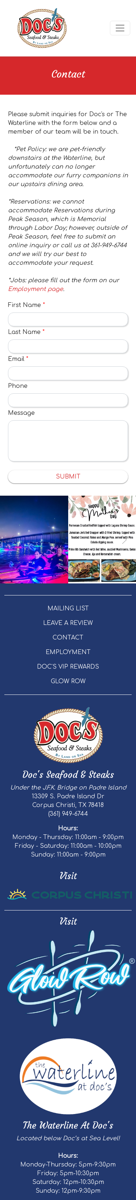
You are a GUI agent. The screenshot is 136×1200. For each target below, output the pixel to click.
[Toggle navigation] (120, 28)
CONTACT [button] (68, 637)
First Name (26, 305)
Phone (18, 386)
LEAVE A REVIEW (68, 623)
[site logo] (42, 28)
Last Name (26, 332)
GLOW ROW (68, 681)
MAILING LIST (68, 608)
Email (18, 359)
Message (21, 413)
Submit (68, 476)
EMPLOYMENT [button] (68, 652)
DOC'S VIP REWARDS (68, 667)
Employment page (35, 289)
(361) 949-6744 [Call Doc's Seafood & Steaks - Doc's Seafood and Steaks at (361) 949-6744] (68, 814)
